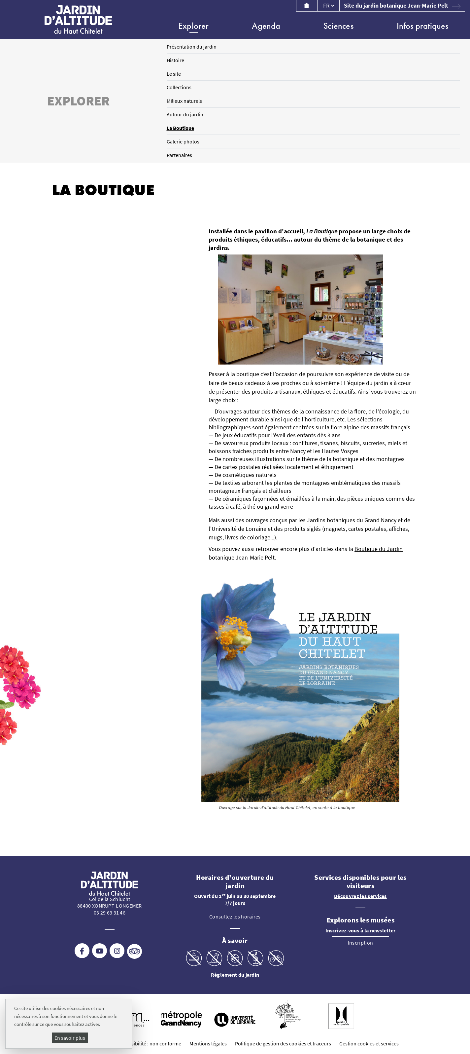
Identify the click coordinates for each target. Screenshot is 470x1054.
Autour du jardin (185, 114)
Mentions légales (208, 1043)
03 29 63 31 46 (109, 912)
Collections (179, 87)
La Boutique (180, 128)
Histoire (175, 60)
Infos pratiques (423, 25)
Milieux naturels (184, 101)
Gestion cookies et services (369, 1043)
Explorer (193, 25)
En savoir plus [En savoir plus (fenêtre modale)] (69, 1037)
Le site (174, 73)
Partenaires (179, 155)
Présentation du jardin (192, 46)
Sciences (338, 25)
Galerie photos (183, 141)
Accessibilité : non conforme (150, 1043)
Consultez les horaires (235, 916)
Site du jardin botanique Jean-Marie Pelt (402, 5)
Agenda (266, 25)
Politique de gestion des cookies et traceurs (283, 1043)
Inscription (360, 942)
